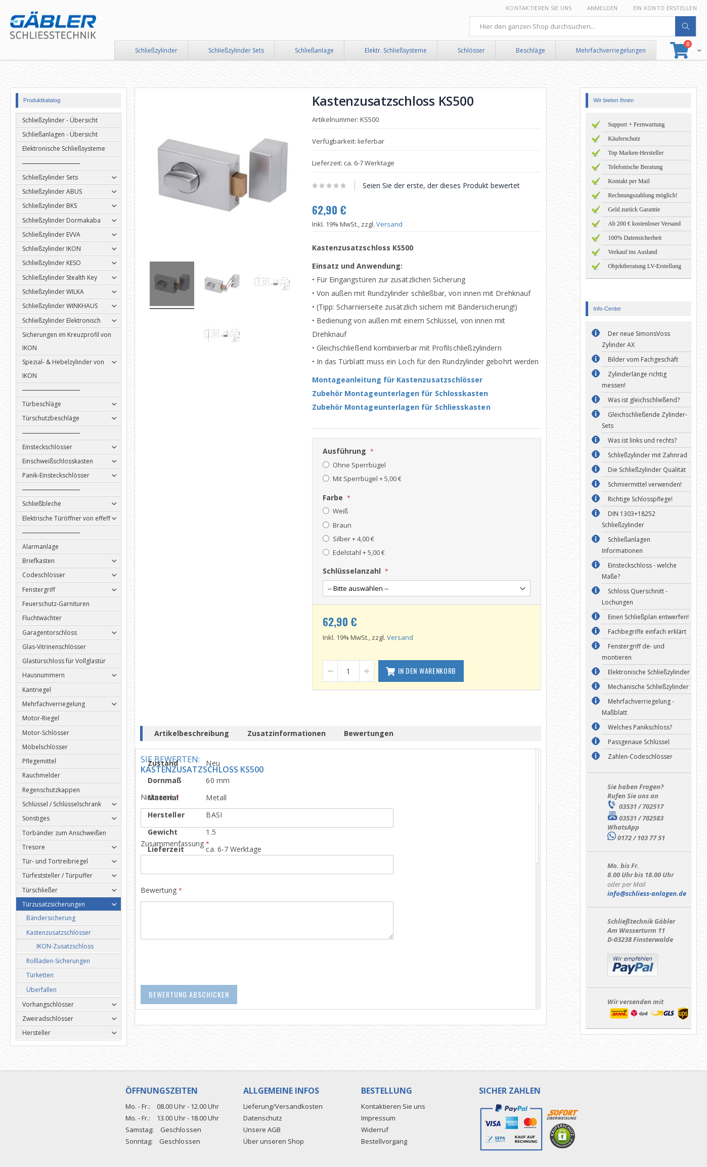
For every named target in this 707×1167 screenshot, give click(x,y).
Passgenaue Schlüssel (639, 742)
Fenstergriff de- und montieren (633, 652)
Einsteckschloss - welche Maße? (639, 571)
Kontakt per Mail (629, 181)
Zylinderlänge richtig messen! (634, 380)
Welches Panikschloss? (640, 727)
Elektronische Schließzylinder (649, 672)
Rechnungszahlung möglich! (643, 195)
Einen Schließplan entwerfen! (648, 617)
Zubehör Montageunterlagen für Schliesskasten (414, 407)
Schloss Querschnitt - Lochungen (635, 597)
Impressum (378, 1117)
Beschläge (530, 50)
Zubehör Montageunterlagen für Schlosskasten (413, 393)
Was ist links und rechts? (642, 440)
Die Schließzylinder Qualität (647, 469)
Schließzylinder (156, 50)
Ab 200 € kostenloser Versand (644, 223)
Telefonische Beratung (635, 166)
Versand (402, 224)
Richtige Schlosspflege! (640, 499)
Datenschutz (262, 1117)
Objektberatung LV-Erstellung (644, 266)
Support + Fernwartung (636, 124)
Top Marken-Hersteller (636, 152)
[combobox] (583, 26)
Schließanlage (314, 50)
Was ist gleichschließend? (644, 400)
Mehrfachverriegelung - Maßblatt (638, 707)
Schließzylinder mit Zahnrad (647, 455)
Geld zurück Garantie (634, 209)
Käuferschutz (624, 138)
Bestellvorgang (384, 1141)
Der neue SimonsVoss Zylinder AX (636, 339)
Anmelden (602, 8)
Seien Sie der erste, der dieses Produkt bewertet (454, 185)
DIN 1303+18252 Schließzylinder (628, 519)
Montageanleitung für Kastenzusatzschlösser (410, 379)
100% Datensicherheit (634, 237)
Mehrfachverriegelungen (611, 50)
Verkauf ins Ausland (632, 251)
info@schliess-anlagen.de (646, 893)
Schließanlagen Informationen (626, 545)
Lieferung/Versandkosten (283, 1106)
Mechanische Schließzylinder (648, 686)
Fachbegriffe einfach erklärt (647, 631)
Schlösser (471, 50)
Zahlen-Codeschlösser (640, 756)
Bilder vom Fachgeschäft (643, 359)
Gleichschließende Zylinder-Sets (644, 420)
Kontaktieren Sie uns (539, 8)
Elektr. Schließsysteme (396, 50)
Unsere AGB (262, 1129)
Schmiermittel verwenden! (645, 484)
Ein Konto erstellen (665, 8)
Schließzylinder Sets (236, 50)
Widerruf (374, 1129)
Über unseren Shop (273, 1141)
